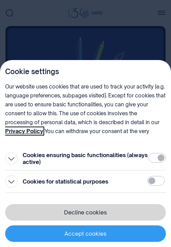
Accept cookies (85, 233)
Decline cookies (85, 212)
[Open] (11, 158)
